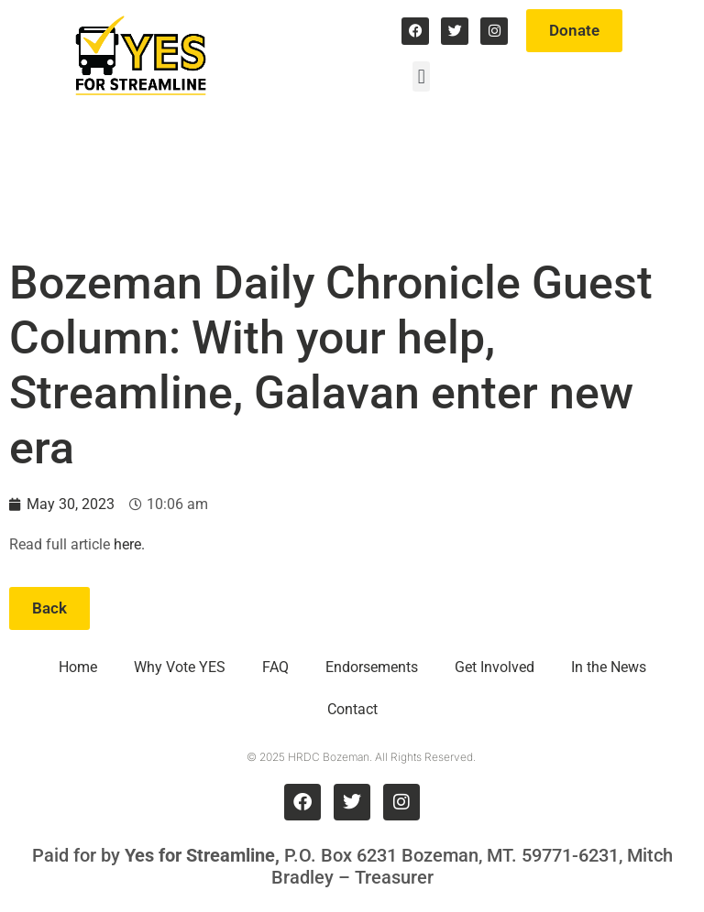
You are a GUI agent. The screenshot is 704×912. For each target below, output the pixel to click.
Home (78, 667)
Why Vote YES (180, 667)
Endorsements (371, 667)
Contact (352, 709)
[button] (421, 76)
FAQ (275, 667)
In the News (608, 667)
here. (129, 544)
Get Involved (494, 667)
